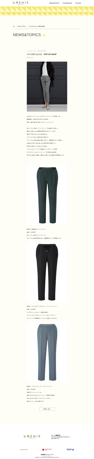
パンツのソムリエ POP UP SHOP (37, 26)
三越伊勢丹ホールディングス (47, 454)
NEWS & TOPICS (22, 26)
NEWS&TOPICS (54, 3)
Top (14, 26)
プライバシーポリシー (47, 455)
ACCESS (78, 3)
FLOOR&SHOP (67, 3)
